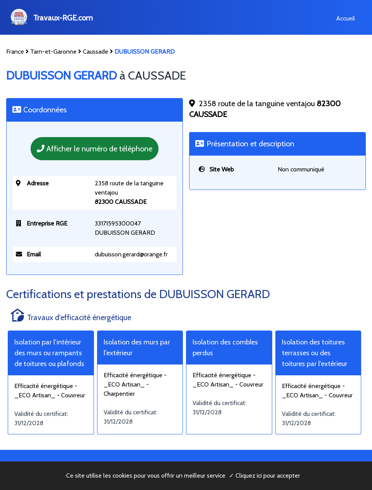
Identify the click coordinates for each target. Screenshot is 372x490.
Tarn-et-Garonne (53, 51)
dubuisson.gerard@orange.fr (131, 254)
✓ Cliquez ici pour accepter (264, 475)
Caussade (95, 51)
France (15, 51)
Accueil (345, 18)
